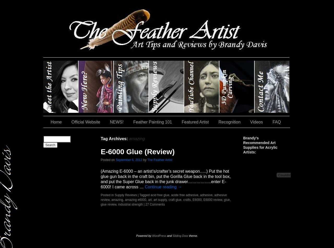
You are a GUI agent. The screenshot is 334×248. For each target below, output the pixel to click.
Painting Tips (131, 87)
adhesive (206, 195)
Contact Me (272, 87)
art (150, 200)
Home (56, 122)
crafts (187, 200)
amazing (117, 200)
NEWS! (116, 122)
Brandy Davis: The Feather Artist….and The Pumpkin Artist (61, 87)
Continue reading (163, 187)
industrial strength (130, 204)
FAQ (276, 122)
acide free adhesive (184, 195)
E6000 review (212, 200)
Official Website (85, 122)
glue (227, 200)
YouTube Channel (201, 87)
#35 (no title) (237, 87)
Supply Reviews (166, 87)
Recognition (229, 122)
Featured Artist (195, 122)
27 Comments (155, 204)
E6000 (197, 200)
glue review (108, 204)
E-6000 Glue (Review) (138, 152)
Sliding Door (180, 235)
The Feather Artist (159, 160)
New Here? (96, 87)
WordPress (159, 235)
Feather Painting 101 (152, 122)
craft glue (175, 200)
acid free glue (160, 195)
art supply (160, 200)
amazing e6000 (135, 200)
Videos (256, 122)
